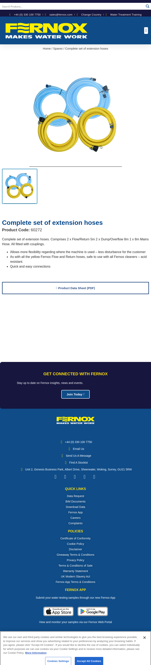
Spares (58, 48)
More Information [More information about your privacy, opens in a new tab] (36, 656)
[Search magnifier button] (147, 6)
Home (47, 48)
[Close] (144, 641)
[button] (146, 30)
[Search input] (72, 6)
